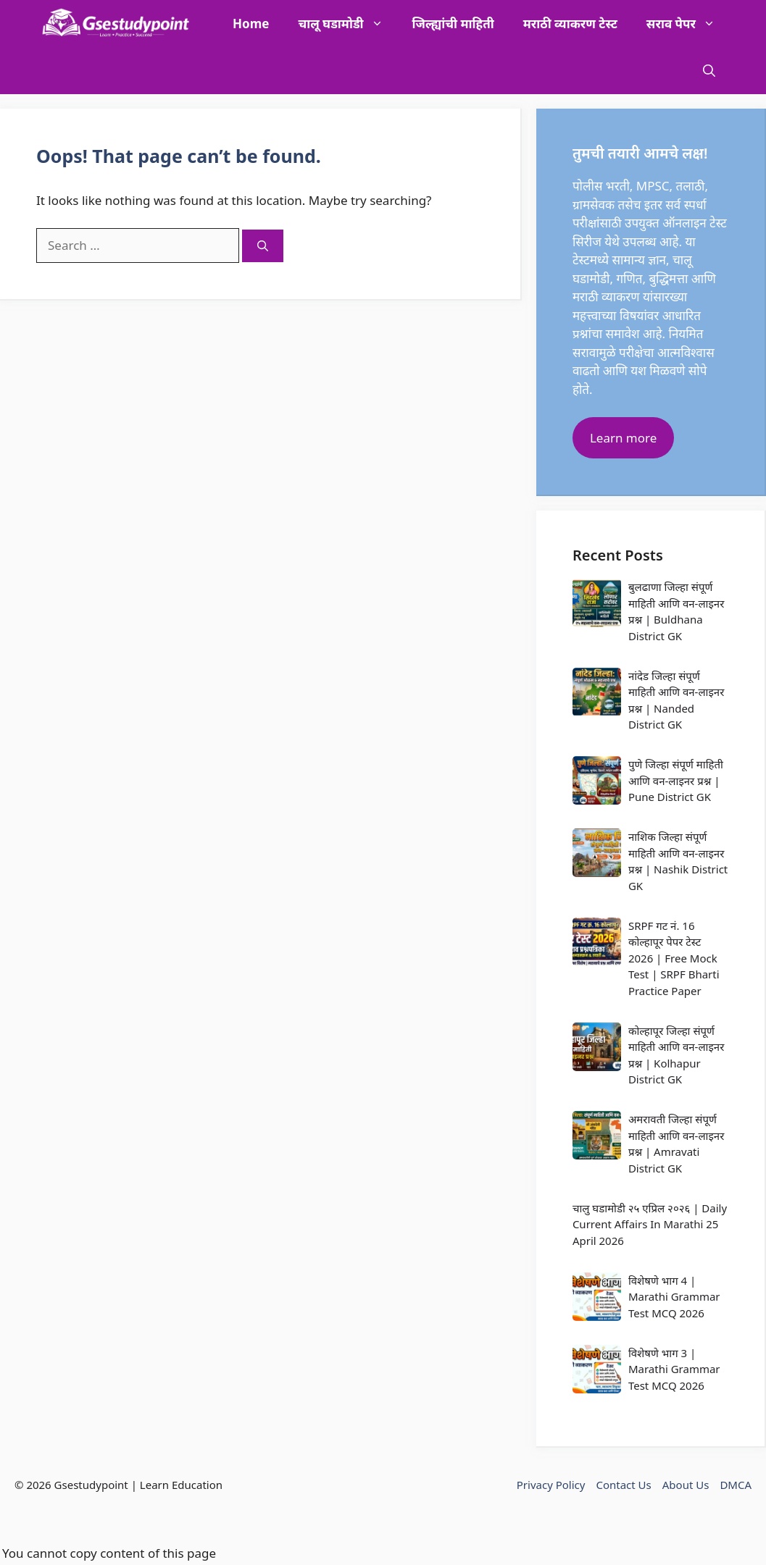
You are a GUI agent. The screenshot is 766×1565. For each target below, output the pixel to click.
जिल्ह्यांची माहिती (453, 23)
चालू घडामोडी (347, 23)
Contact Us (623, 1484)
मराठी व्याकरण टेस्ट (570, 23)
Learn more (623, 437)
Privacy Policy (551, 1484)
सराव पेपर (688, 23)
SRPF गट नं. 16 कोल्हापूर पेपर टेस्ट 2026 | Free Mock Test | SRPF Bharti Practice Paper (674, 958)
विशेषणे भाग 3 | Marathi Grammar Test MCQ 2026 (674, 1369)
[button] (709, 70)
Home (251, 23)
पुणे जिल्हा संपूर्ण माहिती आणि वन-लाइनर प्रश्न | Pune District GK (675, 780)
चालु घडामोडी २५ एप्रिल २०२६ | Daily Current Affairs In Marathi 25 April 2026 (650, 1224)
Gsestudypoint (91, 1484)
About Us (685, 1484)
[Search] (262, 246)
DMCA (736, 1484)
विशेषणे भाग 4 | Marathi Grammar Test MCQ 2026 (674, 1296)
